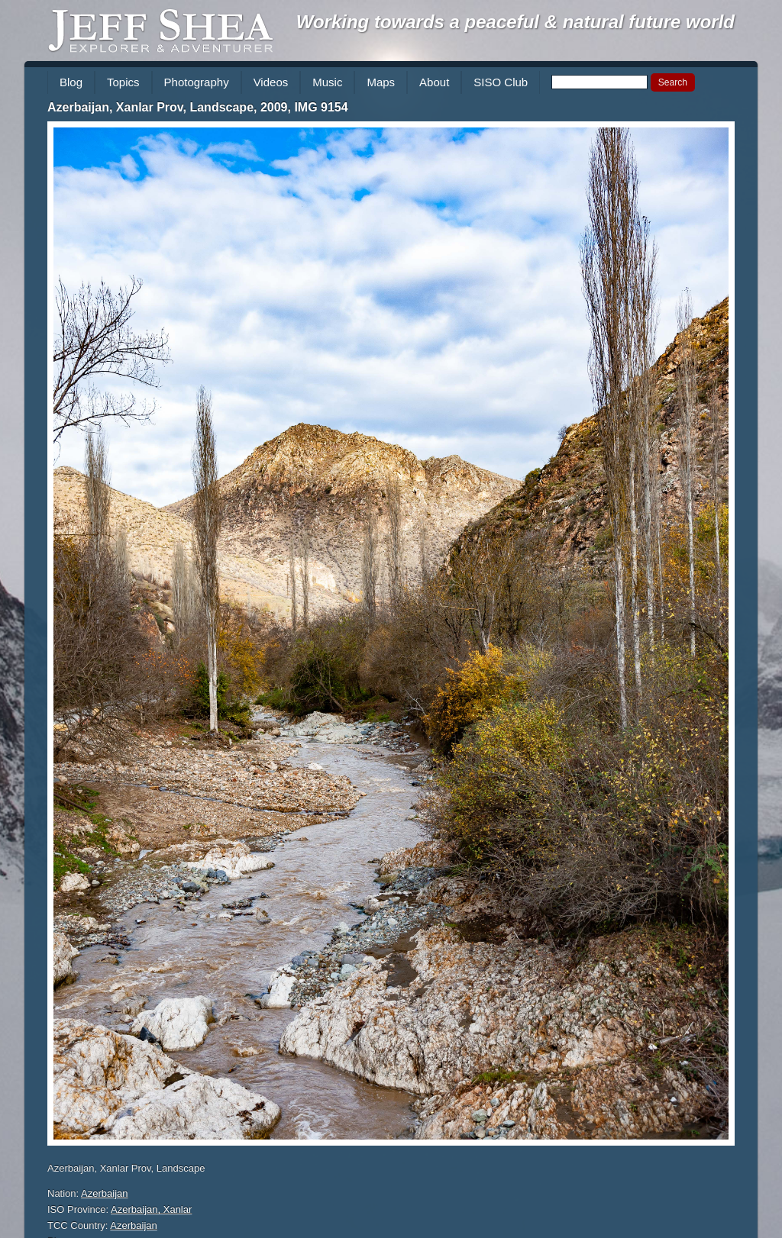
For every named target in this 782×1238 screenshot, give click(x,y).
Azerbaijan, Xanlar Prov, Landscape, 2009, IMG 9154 (197, 107)
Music (327, 82)
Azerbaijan (104, 1193)
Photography (196, 82)
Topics (123, 82)
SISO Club (500, 82)
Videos (271, 82)
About (434, 82)
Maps (381, 82)
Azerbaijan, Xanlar (151, 1209)
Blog (71, 82)
